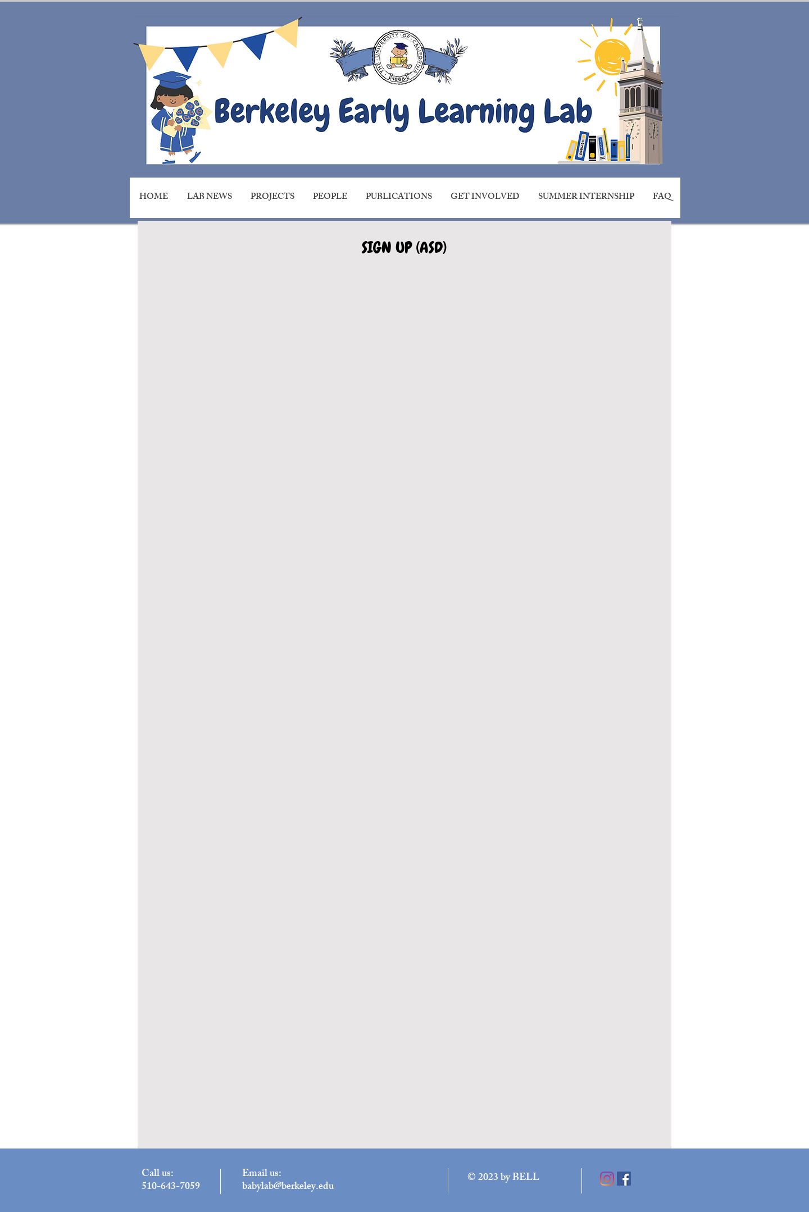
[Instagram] (607, 1179)
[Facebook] (624, 1179)
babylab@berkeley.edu (288, 1187)
